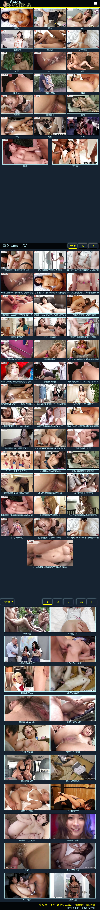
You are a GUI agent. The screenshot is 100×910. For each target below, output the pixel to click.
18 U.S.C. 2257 (64, 905)
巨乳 (83, 105)
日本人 (17, 18)
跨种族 (75, 153)
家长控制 (90, 905)
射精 (50, 127)
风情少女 (17, 84)
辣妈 (83, 84)
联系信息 (43, 905)
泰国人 (83, 62)
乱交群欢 (50, 105)
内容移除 (79, 905)
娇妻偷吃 (17, 40)
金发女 (50, 40)
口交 (50, 62)
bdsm (83, 18)
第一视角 (83, 40)
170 (81, 602)
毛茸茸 (17, 105)
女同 (17, 62)
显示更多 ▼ (7, 602)
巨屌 (83, 127)
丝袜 (25, 153)
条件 (52, 905)
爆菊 (17, 127)
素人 (50, 18)
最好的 (73, 246)
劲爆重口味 (50, 84)
